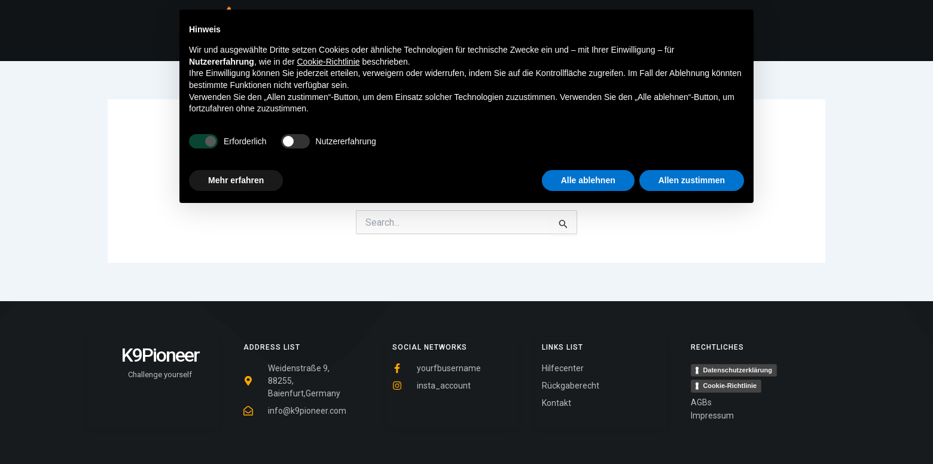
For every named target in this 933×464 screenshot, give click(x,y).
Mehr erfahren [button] (236, 431)
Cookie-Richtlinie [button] (328, 312)
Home (403, 30)
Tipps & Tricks (464, 30)
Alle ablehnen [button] (588, 431)
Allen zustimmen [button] (691, 431)
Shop (522, 30)
